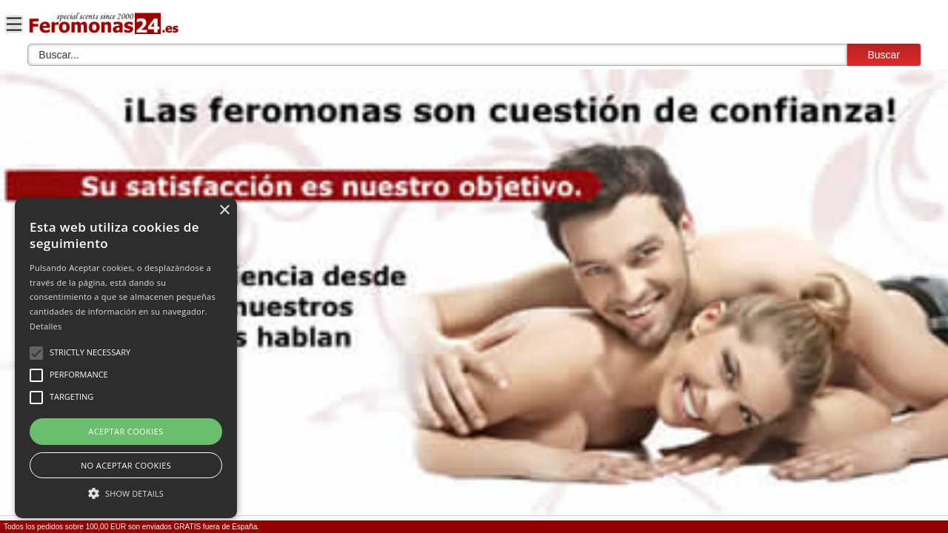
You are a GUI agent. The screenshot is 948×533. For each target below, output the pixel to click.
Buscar (883, 55)
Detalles (46, 326)
